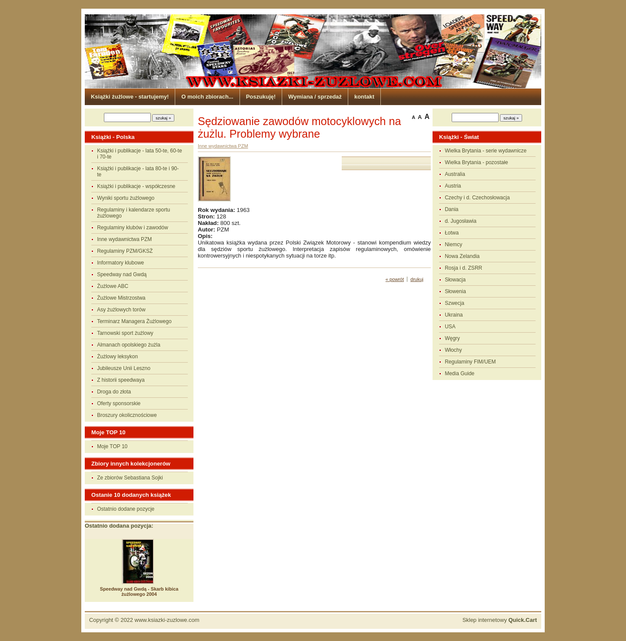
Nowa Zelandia (462, 256)
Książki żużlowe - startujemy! (130, 96)
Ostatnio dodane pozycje (125, 509)
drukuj (416, 279)
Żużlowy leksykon (117, 357)
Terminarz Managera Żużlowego (134, 321)
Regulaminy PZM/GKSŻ (125, 251)
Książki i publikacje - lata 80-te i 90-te (138, 171)
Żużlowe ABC (112, 286)
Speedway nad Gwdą (122, 274)
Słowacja (455, 280)
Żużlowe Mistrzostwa (121, 298)
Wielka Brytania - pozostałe (476, 162)
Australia (455, 174)
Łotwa (452, 233)
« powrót (395, 279)
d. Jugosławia (460, 221)
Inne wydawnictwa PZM (124, 239)
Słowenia (455, 291)
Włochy (453, 350)
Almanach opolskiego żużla (128, 345)
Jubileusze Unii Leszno (123, 368)
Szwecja (454, 303)
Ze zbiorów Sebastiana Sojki (130, 478)
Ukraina (454, 315)
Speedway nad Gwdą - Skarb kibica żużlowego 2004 (139, 591)
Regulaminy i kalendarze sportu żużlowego (133, 213)
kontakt (364, 96)
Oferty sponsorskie (118, 403)
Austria (453, 186)
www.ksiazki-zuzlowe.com (167, 620)
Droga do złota (114, 392)
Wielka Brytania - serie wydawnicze (485, 151)
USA (450, 327)
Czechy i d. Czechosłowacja (477, 198)
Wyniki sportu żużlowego (125, 198)
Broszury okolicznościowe (126, 415)
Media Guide (459, 373)
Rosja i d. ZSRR (463, 268)
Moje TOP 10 (112, 446)
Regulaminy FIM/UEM (470, 362)
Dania (451, 209)
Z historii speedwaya (120, 380)
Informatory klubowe (120, 263)
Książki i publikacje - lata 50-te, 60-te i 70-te (139, 154)
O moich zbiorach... (207, 96)
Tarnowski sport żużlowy (125, 333)
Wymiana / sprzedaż (315, 96)
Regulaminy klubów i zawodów (132, 228)
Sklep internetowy (500, 620)
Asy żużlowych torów (121, 310)
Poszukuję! (261, 96)
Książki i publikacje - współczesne (136, 186)
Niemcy (453, 244)
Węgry (452, 338)
